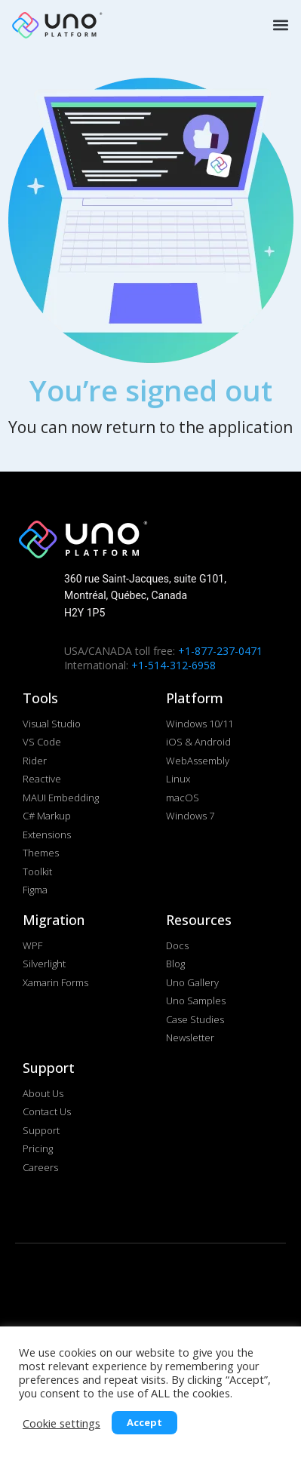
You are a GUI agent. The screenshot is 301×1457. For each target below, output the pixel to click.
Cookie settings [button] (61, 1423)
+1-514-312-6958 (173, 665)
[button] (279, 24)
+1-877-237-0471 (220, 651)
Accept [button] (144, 1422)
